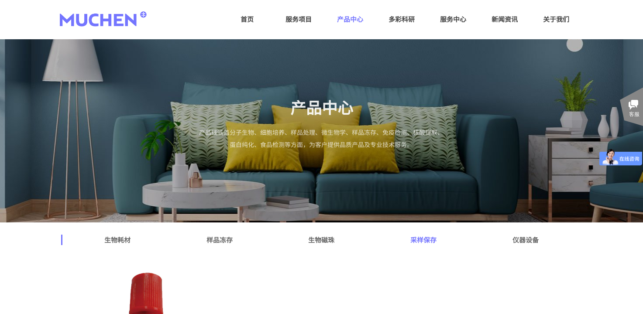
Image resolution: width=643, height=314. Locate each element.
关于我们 (556, 19)
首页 (247, 19)
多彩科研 (402, 19)
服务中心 (453, 19)
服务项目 (298, 19)
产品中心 (350, 19)
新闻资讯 (505, 19)
